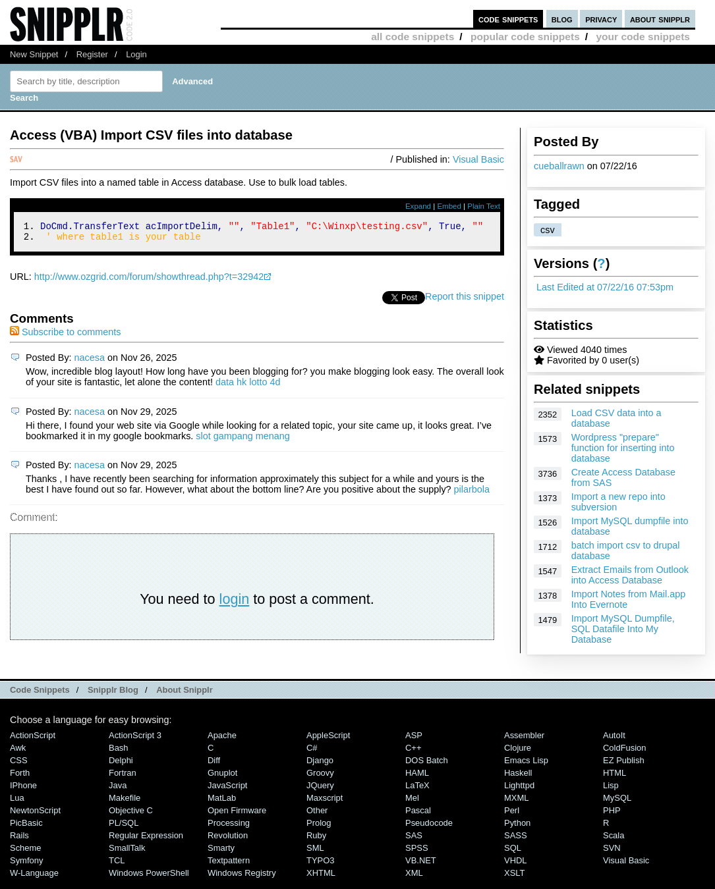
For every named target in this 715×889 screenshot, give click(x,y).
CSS (19, 764)
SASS (515, 839)
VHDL (515, 864)
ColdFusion (624, 752)
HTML (614, 777)
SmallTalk (127, 852)
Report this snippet (464, 300)
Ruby (316, 839)
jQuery (320, 789)
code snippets (508, 18)
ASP (413, 739)
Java (118, 789)
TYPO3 (320, 864)
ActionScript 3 (135, 739)
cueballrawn (559, 166)
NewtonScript (35, 814)
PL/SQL (123, 827)
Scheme (26, 852)
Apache (222, 739)
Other (317, 814)
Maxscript (324, 802)
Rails (19, 839)
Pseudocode (429, 827)
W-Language (34, 877)
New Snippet (34, 54)
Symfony (26, 864)
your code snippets (643, 36)
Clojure (517, 752)
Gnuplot (222, 777)
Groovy (320, 777)
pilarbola (472, 493)
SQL (512, 852)
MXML (516, 802)
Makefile (124, 802)
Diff (214, 764)
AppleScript (328, 739)
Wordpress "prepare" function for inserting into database (623, 448)
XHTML (320, 877)
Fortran (122, 777)
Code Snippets (40, 694)
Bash (119, 752)
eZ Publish (623, 764)
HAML (417, 777)
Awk (18, 752)
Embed (449, 206)
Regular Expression (146, 839)
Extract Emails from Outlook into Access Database (630, 574)
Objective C (131, 814)
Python (517, 827)
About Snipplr (184, 694)
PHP (612, 814)
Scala (613, 839)
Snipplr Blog (113, 694)
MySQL (617, 802)
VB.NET (420, 864)
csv (547, 230)
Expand (418, 206)
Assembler (524, 739)
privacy (601, 18)
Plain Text (483, 206)
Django (319, 764)
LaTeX (417, 789)
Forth (20, 777)
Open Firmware (237, 814)
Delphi (121, 764)
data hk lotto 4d (247, 386)
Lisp (611, 789)
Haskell (518, 777)
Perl (511, 814)
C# (312, 752)
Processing (229, 827)
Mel (412, 802)
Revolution (228, 839)
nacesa (89, 361)
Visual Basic (478, 159)
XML (414, 877)
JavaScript (227, 789)
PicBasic (26, 827)
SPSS (416, 852)
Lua (17, 802)
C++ (413, 752)
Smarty (221, 852)
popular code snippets (525, 36)
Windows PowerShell (149, 877)
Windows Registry (242, 877)
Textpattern (229, 864)
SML (315, 852)
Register (92, 54)
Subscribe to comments (65, 336)
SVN (612, 852)
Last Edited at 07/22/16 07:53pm (604, 287)
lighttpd (519, 789)
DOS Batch (426, 764)
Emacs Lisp (526, 764)
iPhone (23, 789)
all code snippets (412, 36)
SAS (413, 839)
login (234, 603)
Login (136, 54)
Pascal (418, 814)
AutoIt (614, 739)
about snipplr (660, 18)
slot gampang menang (242, 440)
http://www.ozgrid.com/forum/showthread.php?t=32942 (149, 280)
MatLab (222, 802)
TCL (117, 864)
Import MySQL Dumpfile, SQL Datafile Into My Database (623, 629)
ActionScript (32, 739)
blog (562, 18)
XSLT (514, 877)
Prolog (318, 827)
